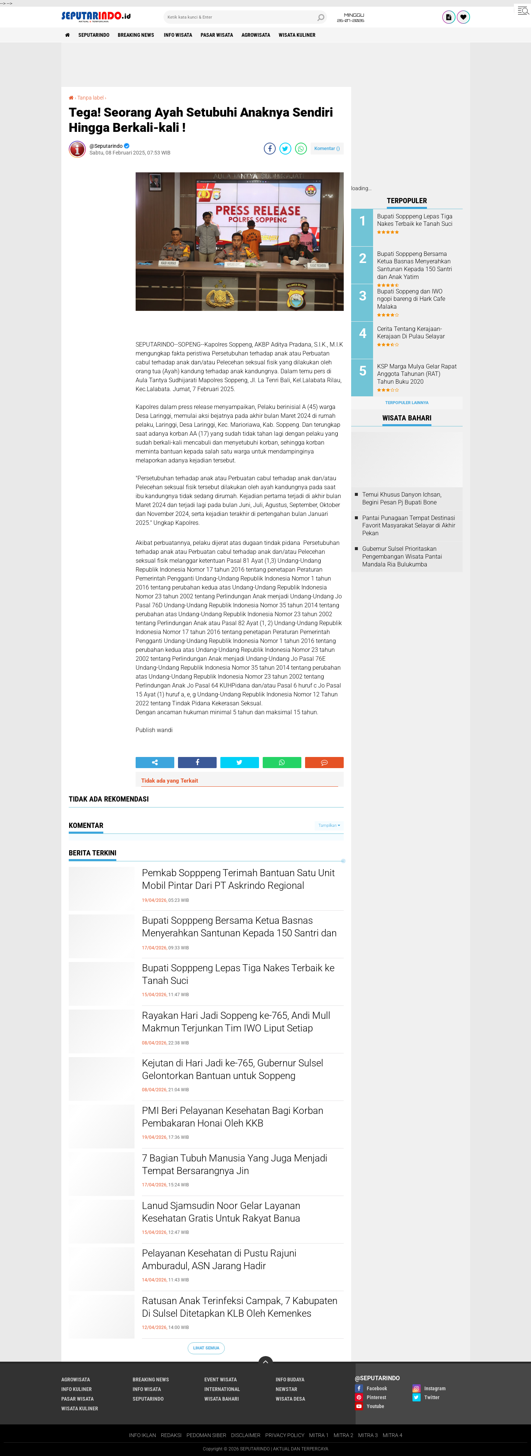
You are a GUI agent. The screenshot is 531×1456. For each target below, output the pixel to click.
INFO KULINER (76, 1389)
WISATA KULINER (297, 35)
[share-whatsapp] (301, 149)
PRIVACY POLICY (284, 1435)
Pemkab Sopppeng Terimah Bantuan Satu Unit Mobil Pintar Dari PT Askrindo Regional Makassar (238, 885)
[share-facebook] (270, 149)
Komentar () (327, 148)
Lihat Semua (206, 1348)
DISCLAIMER (245, 1435)
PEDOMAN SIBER (206, 1435)
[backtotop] (265, 1363)
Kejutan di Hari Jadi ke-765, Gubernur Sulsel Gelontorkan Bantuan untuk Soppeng (232, 1069)
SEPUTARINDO (93, 35)
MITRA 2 (343, 1435)
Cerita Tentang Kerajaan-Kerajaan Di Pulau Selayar (411, 332)
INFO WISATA (178, 35)
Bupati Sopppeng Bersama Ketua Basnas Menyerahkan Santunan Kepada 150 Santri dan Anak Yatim (239, 933)
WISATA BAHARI (221, 1399)
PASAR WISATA (217, 35)
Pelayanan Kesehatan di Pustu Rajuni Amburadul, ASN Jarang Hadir (219, 1259)
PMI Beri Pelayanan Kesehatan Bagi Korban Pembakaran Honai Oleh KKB (232, 1117)
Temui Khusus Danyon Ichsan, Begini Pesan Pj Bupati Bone (401, 498)
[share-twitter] (285, 149)
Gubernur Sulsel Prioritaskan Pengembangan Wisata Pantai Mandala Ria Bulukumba (402, 556)
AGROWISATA (256, 35)
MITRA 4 (392, 1435)
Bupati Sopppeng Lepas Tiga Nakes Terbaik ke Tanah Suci (238, 974)
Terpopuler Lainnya (406, 402)
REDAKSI (171, 1435)
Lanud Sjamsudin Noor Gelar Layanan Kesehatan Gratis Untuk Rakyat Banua (221, 1212)
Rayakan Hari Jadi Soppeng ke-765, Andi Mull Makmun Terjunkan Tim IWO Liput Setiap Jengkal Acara (236, 1028)
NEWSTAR (286, 1389)
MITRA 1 (319, 1435)
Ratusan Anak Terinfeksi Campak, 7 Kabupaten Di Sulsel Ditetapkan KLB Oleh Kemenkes (239, 1307)
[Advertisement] (265, 64)
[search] (245, 17)
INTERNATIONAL (222, 1389)
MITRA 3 (368, 1435)
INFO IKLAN (142, 1435)
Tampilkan (329, 825)
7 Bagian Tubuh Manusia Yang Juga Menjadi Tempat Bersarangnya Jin (234, 1164)
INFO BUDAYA (290, 1379)
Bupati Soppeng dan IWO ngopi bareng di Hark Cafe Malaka (411, 299)
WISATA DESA (290, 1399)
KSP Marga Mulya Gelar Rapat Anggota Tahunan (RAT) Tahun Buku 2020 (417, 374)
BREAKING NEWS (136, 35)
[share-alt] (155, 762)
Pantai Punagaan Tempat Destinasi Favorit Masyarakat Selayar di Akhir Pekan (408, 525)
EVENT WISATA (220, 1379)
